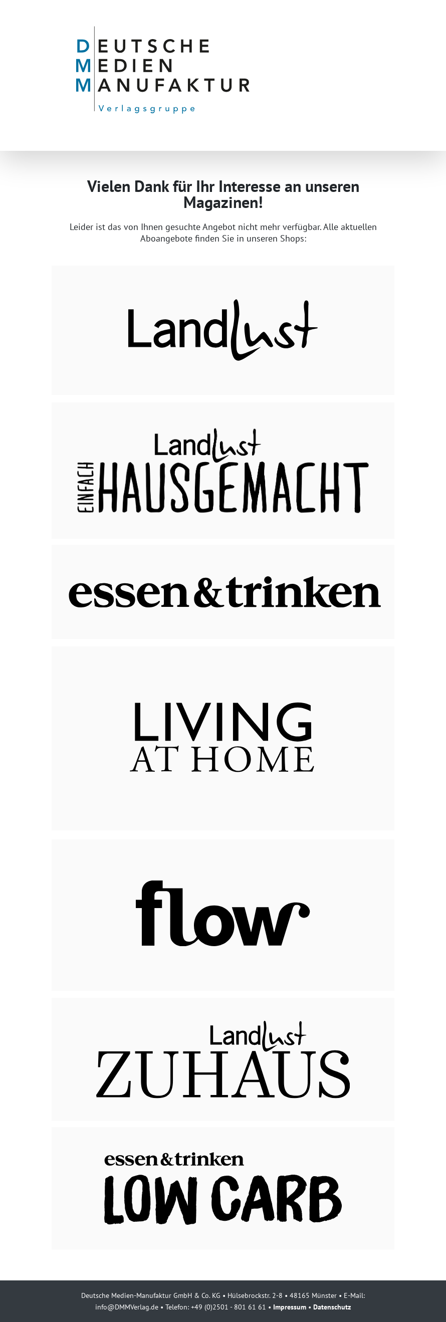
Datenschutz (332, 1306)
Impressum (289, 1306)
